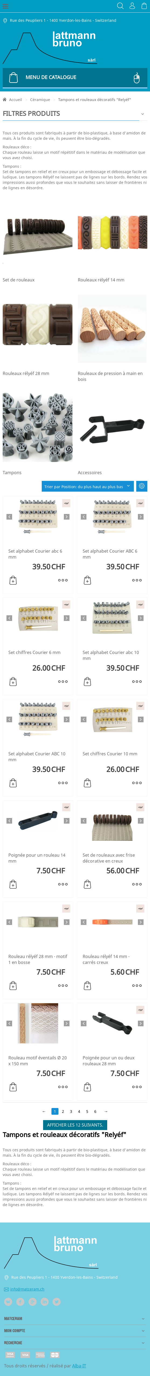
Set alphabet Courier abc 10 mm (111, 655)
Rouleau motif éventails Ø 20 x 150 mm (37, 1061)
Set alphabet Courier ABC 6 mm (110, 554)
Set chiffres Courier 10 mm (110, 754)
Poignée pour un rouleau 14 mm (36, 858)
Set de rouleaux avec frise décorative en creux (109, 858)
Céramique (40, 99)
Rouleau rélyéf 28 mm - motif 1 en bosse (37, 959)
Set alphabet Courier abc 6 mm (35, 554)
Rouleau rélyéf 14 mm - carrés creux (106, 959)
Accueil (15, 99)
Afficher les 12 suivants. (75, 1125)
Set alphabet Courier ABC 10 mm (36, 757)
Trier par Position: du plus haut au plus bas (87, 486)
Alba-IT (79, 1366)
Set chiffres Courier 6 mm (34, 652)
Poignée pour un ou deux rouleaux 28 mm (108, 1061)
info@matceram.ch (24, 1289)
